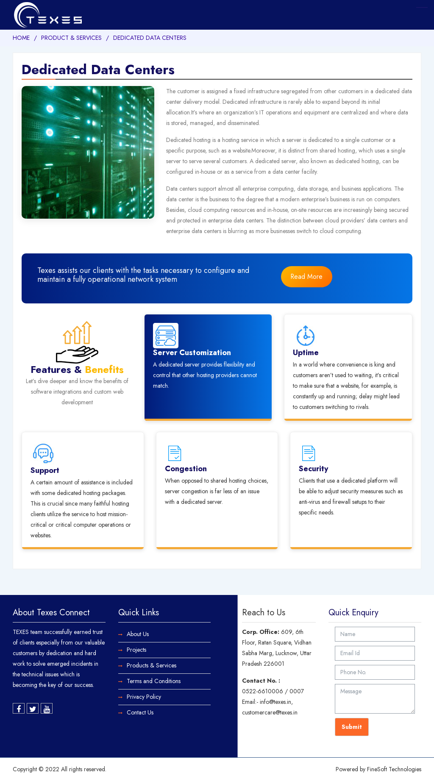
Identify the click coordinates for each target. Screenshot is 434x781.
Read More (307, 276)
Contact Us (140, 712)
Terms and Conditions (154, 681)
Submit (352, 727)
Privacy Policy (144, 696)
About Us (138, 634)
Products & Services (151, 665)
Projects (136, 649)
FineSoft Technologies (394, 769)
